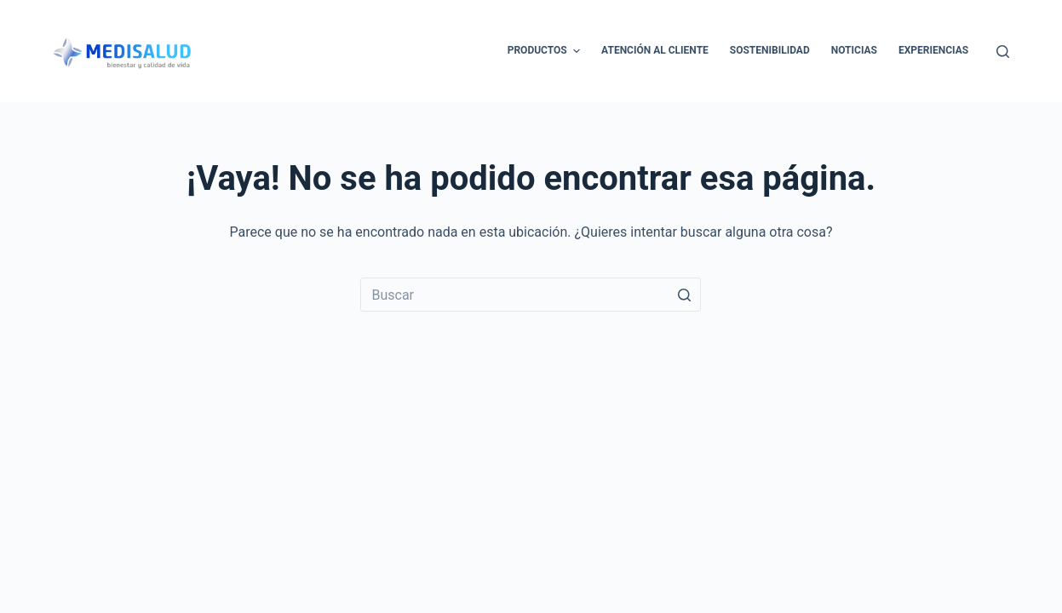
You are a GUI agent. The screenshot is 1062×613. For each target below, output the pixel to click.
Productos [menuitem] (546, 51)
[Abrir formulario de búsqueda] (1002, 51)
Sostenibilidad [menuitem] (770, 50)
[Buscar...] (530, 295)
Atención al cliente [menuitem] (655, 50)
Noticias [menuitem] (854, 50)
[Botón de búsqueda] (684, 295)
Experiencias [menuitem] (933, 50)
